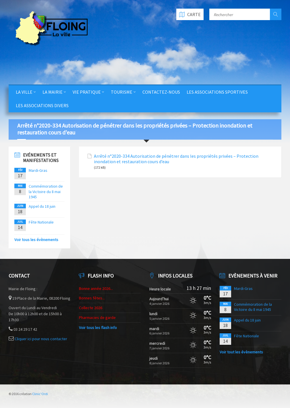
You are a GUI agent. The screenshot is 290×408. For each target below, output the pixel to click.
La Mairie (52, 92)
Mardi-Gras (38, 170)
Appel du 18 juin (42, 206)
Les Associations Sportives (217, 92)
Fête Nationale (41, 222)
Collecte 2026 (90, 307)
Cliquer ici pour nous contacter (41, 338)
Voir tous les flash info (98, 327)
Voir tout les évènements (241, 352)
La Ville (24, 92)
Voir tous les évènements (36, 239)
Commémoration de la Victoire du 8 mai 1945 (46, 191)
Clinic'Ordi (40, 394)
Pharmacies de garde (97, 317)
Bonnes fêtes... (92, 298)
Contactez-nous (161, 92)
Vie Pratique (87, 92)
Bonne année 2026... (96, 288)
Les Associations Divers (42, 105)
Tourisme (121, 92)
